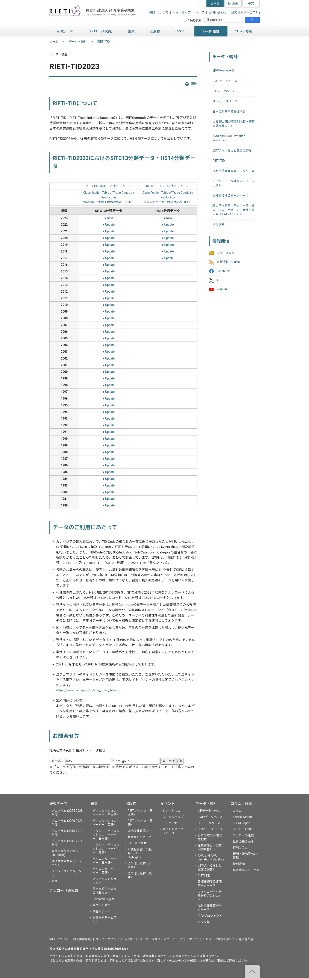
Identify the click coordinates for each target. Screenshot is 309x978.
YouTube (222, 289)
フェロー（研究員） (100, 31)
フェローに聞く (243, 829)
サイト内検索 (192, 20)
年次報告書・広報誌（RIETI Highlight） (140, 853)
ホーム (53, 41)
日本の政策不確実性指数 (228, 111)
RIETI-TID (103, 41)
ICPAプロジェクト (210, 916)
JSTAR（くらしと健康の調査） (233, 150)
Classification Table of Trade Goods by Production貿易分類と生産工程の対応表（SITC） (108, 197)
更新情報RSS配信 (228, 262)
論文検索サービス (245, 12)
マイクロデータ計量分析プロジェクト (210, 895)
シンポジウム (172, 810)
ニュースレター (227, 253)
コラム (237, 810)
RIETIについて (158, 12)
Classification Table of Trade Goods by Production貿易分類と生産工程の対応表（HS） (167, 197)
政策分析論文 (101, 905)
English (233, 3)
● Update (109, 224)
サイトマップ (182, 12)
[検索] (224, 20)
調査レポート (101, 911)
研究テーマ (65, 31)
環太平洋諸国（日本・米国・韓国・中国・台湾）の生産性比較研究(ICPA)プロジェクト (233, 210)
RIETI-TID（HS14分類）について (167, 186)
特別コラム (240, 847)
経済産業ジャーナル (246, 870)
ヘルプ (199, 12)
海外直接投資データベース (230, 195)
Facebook (223, 271)
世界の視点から (243, 841)
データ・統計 (210, 31)
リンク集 (218, 224)
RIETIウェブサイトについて (157, 939)
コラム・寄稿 (243, 31)
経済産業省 (246, 939)
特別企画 (239, 864)
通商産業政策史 (138, 831)
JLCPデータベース (224, 101)
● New (108, 218)
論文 (131, 31)
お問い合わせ (218, 12)
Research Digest (103, 899)
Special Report (242, 817)
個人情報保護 (82, 939)
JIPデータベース (223, 70)
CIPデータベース (223, 91)
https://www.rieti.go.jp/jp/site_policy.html (88, 690)
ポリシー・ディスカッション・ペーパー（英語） (105, 848)
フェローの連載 (243, 835)
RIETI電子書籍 (137, 843)
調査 (55, 881)
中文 (251, 3)
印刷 (194, 84)
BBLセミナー (171, 823)
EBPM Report (242, 823)
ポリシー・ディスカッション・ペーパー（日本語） (105, 834)
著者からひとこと (140, 837)
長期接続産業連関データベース (233, 171)
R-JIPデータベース (224, 81)
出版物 (155, 31)
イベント (181, 31)
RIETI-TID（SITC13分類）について (108, 186)
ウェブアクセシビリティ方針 (114, 939)
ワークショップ (173, 817)
